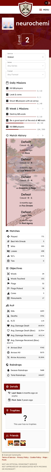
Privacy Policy (22, 457)
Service (10, 53)
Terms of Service (8, 457)
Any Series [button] (12, 66)
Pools (4, 459)
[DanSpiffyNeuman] (23, 443)
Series (9, 62)
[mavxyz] (16, 443)
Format (10, 71)
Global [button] (10, 57)
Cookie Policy (35, 457)
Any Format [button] (12, 74)
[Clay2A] (10, 443)
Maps (45, 457)
